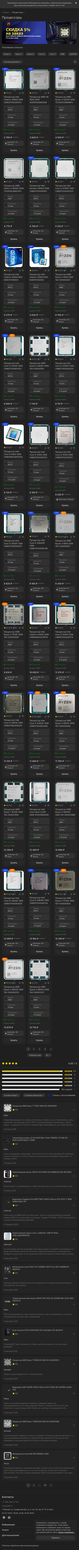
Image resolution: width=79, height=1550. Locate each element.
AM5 (62, 54)
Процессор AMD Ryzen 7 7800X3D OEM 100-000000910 (35, 1360)
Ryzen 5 (7, 54)
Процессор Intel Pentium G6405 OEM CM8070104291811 (39, 188)
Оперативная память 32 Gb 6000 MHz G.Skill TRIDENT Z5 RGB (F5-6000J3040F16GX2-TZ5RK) (40, 1139)
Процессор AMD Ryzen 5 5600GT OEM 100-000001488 (65, 812)
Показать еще (35, 1055)
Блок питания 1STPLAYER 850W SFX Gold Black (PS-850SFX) (37, 1330)
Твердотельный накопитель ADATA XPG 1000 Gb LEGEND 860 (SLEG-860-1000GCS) (43, 1299)
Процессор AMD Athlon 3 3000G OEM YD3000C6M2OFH (13, 188)
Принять (56, 1537)
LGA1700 (73, 54)
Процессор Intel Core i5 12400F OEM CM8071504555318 (39, 723)
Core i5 (42, 54)
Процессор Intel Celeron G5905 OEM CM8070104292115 (13, 100)
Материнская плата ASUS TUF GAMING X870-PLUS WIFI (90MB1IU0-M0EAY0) (41, 1268)
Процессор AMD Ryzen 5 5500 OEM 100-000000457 (64, 277)
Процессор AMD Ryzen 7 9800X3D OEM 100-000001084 (35, 1421)
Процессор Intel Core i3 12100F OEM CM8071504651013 (13, 366)
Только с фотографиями (63, 1095)
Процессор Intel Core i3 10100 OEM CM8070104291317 (64, 455)
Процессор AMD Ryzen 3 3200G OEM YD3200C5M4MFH (65, 100)
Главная (5, 12)
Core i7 (53, 54)
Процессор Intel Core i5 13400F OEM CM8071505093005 (13, 901)
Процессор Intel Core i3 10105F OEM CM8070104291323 (64, 188)
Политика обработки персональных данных (20, 1545)
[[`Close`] (76, 3)
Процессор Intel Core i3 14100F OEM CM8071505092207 (13, 543)
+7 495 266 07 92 (10, 1502)
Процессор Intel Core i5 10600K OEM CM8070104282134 (39, 900)
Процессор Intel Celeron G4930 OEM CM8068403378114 (39, 635)
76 (45, 1485)
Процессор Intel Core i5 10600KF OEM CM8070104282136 (39, 544)
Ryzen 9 (30, 54)
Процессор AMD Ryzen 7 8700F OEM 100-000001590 (13, 812)
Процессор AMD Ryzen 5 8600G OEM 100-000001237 (39, 990)
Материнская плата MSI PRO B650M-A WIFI (30, 1454)
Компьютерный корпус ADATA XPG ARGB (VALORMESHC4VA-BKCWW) (41, 1172)
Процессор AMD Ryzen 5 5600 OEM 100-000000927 (64, 543)
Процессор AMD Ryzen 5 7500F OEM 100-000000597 (13, 635)
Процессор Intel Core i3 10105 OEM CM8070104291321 (38, 455)
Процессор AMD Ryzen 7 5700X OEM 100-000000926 (64, 901)
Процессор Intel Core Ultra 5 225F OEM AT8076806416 (39, 812)
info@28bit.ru (7, 1506)
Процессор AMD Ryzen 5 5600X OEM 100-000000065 (64, 723)
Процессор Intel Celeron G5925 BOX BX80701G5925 (39, 277)
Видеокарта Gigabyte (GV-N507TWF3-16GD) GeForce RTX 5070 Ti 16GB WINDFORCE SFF (42, 1200)
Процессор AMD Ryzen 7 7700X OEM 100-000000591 (34, 1106)
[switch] (49, 1095)
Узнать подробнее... (66, 1532)
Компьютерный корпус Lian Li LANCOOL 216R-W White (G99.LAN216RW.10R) (35, 1234)
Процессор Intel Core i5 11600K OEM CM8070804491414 (13, 723)
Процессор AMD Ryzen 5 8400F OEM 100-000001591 (39, 366)
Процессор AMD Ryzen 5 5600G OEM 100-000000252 (13, 990)
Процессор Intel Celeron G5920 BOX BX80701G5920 (13, 277)
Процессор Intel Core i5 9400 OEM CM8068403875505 (13, 454)
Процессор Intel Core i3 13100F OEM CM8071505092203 (64, 366)
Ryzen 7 (19, 54)
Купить (14, 150)
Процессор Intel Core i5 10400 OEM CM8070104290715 (64, 635)
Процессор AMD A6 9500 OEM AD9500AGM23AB (39, 100)
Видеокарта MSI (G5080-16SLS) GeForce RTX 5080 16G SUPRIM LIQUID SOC (42, 1388)
